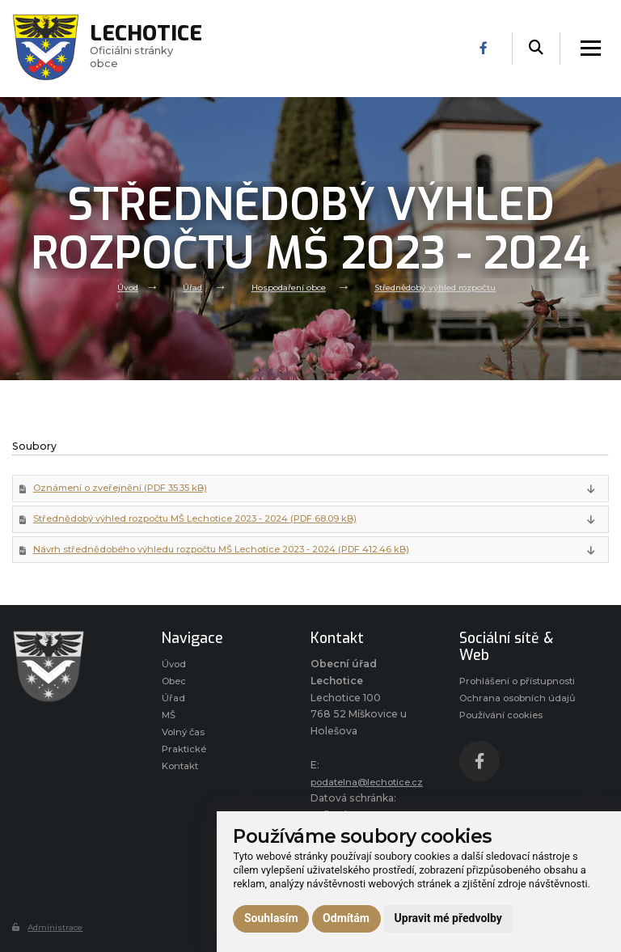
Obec (176, 689)
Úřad (185, 286)
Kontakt (182, 781)
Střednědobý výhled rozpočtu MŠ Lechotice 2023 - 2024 (208, 522)
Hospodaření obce (285, 286)
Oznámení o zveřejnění (127, 490)
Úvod (117, 286)
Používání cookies (505, 758)
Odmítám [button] (346, 918)
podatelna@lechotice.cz (371, 787)
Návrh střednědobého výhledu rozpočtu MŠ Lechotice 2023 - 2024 (233, 554)
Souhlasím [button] (271, 918)
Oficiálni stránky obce (157, 48)
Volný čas (185, 744)
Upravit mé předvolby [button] (448, 918)
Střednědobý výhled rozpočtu (441, 286)
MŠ (169, 726)
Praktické (185, 762)
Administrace (50, 932)
